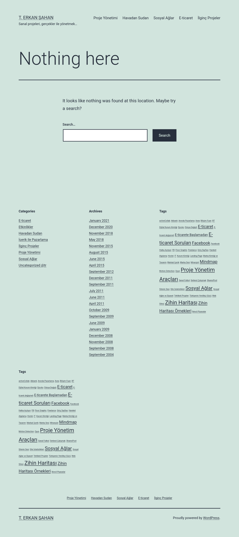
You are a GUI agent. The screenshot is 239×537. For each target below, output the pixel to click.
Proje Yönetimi (106, 18)
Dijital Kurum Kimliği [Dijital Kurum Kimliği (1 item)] (168, 227)
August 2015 (98, 252)
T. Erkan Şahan (36, 17)
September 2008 (101, 348)
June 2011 (97, 297)
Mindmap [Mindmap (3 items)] (208, 261)
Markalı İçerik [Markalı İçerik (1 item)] (173, 262)
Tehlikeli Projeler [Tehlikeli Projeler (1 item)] (181, 295)
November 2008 (101, 342)
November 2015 (101, 246)
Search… (69, 124)
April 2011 (96, 304)
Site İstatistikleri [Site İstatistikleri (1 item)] (177, 289)
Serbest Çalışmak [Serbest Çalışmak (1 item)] (198, 280)
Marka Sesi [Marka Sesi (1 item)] (185, 262)
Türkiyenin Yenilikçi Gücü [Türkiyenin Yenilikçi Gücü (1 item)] (200, 295)
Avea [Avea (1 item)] (197, 221)
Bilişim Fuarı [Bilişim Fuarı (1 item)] (206, 221)
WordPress (211, 518)
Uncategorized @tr (32, 265)
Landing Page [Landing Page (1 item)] (196, 256)
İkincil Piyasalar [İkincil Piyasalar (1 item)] (199, 311)
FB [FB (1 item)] (173, 250)
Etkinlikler (26, 227)
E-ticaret (186, 18)
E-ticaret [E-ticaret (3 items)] (205, 226)
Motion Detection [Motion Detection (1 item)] (166, 271)
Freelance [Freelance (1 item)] (192, 250)
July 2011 (96, 291)
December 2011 (101, 278)
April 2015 (96, 265)
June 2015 (97, 259)
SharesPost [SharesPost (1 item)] (212, 280)
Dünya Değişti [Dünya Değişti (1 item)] (191, 227)
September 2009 (101, 316)
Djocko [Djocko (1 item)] (181, 227)
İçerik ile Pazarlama (33, 240)
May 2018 (96, 240)
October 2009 (99, 310)
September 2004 (101, 355)
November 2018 (101, 233)
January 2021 (99, 221)
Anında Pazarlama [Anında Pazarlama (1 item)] (187, 221)
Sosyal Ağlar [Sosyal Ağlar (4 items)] (198, 288)
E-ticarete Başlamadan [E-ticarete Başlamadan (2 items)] (191, 235)
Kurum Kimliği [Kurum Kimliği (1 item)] (183, 256)
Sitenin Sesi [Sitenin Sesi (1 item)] (164, 289)
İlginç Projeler (209, 18)
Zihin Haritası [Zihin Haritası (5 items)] (181, 302)
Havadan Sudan (135, 18)
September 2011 (101, 284)
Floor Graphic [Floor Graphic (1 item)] (181, 250)
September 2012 (101, 272)
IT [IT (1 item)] (175, 256)
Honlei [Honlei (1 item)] (171, 256)
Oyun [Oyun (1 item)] (177, 271)
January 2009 (99, 329)
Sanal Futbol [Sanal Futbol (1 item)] (184, 280)
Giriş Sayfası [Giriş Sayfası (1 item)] (203, 250)
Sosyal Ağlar (163, 18)
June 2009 (97, 323)
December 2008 (101, 335)
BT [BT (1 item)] (213, 221)
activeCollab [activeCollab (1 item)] (164, 221)
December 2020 (101, 227)
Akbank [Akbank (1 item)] (174, 221)
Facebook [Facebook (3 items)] (201, 242)
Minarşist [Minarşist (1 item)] (195, 262)
